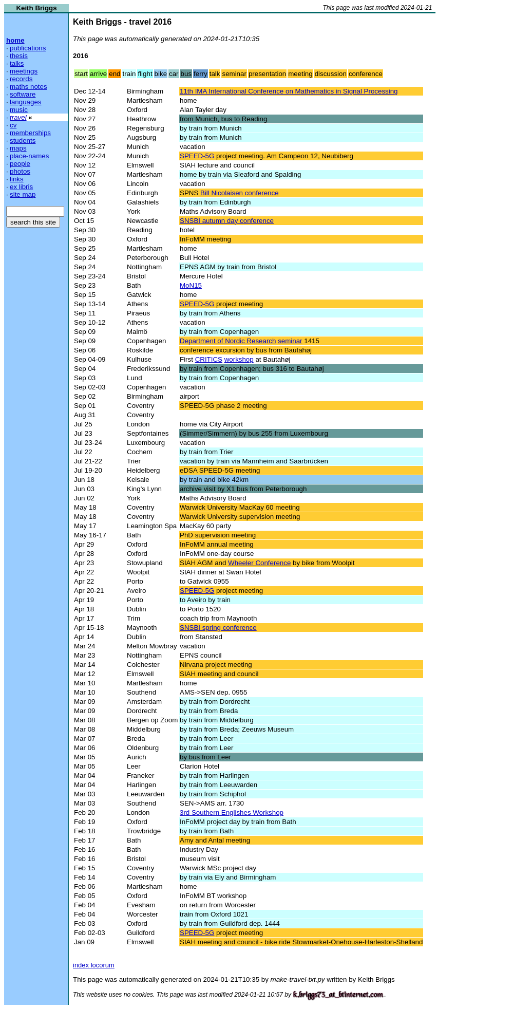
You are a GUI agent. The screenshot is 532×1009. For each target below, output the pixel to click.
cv (13, 125)
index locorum (94, 965)
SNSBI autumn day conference (227, 221)
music (19, 110)
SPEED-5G (197, 156)
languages (26, 102)
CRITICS (208, 359)
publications (28, 48)
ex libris (21, 187)
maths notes (28, 86)
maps (18, 148)
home (15, 40)
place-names (29, 156)
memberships (30, 133)
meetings (23, 71)
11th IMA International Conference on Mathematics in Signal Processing (289, 91)
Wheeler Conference (259, 563)
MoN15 (191, 285)
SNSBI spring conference (218, 627)
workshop (239, 359)
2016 (80, 56)
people (20, 163)
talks (17, 63)
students (22, 140)
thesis (19, 56)
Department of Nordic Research (228, 341)
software (22, 94)
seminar (290, 341)
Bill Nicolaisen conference (239, 193)
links (17, 179)
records (21, 79)
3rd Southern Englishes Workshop (231, 812)
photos (20, 171)
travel (18, 117)
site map (22, 194)
